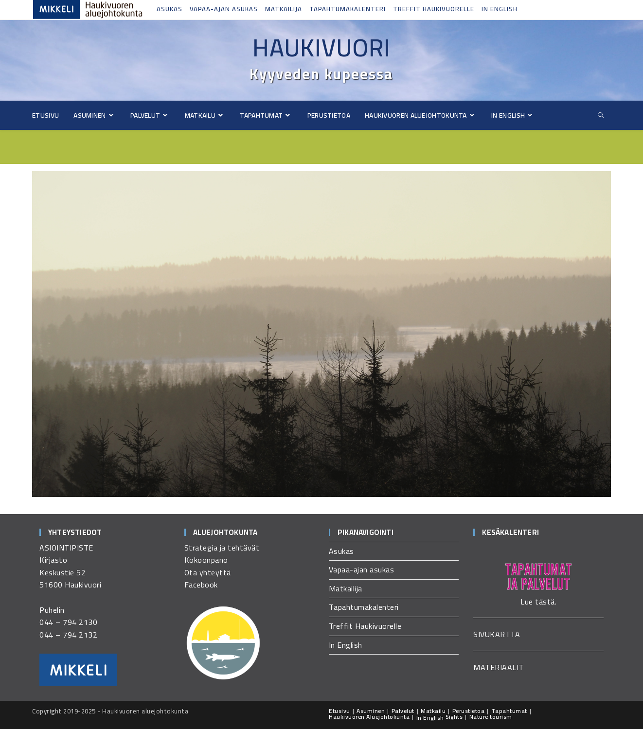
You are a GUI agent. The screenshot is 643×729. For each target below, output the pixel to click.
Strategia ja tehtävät (222, 547)
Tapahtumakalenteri (347, 9)
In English (500, 9)
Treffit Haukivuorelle (433, 9)
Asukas (169, 9)
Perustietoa (468, 710)
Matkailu (433, 710)
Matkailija (283, 9)
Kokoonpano (206, 559)
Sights (454, 716)
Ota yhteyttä (207, 572)
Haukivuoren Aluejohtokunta (369, 716)
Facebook (201, 584)
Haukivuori (321, 48)
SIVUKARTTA (496, 634)
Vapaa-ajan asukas (224, 9)
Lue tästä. (538, 601)
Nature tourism (490, 716)
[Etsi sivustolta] (600, 115)
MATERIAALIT (498, 667)
